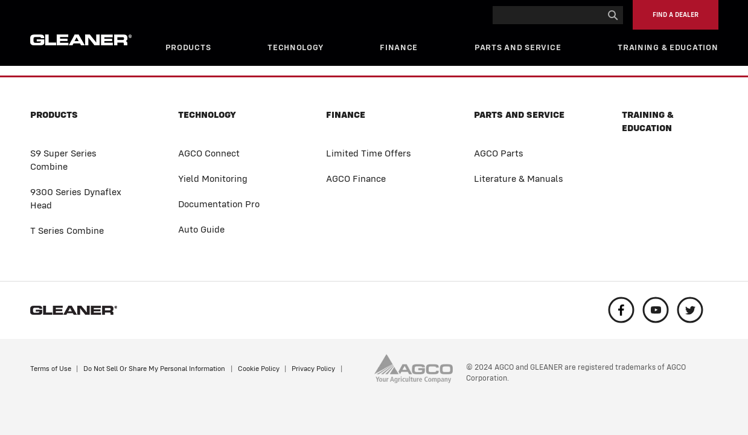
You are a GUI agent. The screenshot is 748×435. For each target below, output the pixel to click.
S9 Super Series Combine (63, 159)
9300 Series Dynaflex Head (75, 198)
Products (188, 47)
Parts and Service (518, 47)
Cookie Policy (259, 368)
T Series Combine (67, 230)
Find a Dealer (675, 15)
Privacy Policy (313, 368)
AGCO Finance (356, 178)
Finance (399, 47)
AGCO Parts (498, 153)
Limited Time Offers (368, 153)
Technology (295, 47)
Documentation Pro (219, 204)
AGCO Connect (209, 153)
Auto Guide (201, 229)
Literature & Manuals (518, 178)
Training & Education (668, 47)
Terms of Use (50, 368)
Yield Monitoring (213, 178)
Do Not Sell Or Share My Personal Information (154, 368)
